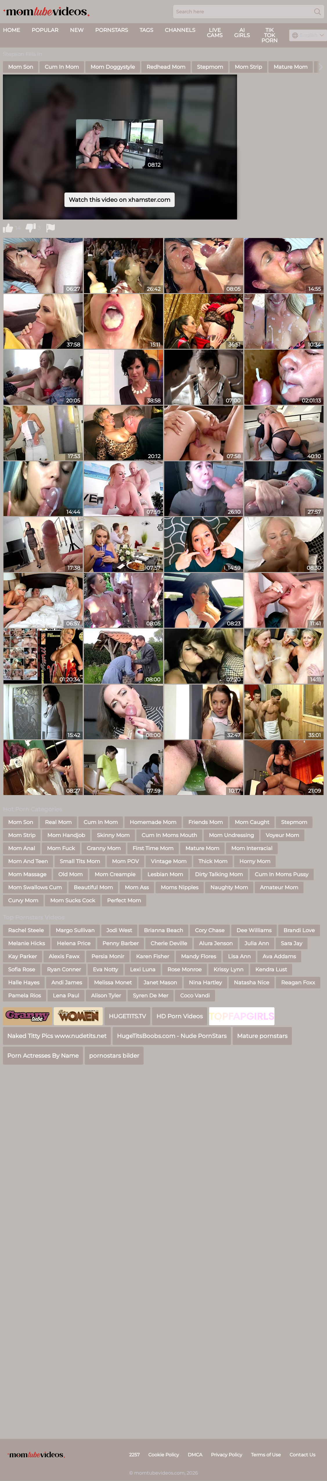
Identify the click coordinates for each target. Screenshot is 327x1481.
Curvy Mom (23, 900)
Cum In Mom (62, 67)
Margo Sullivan (75, 930)
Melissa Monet (113, 982)
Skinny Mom (113, 835)
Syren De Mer (150, 995)
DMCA (195, 1455)
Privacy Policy (226, 1455)
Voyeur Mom (282, 835)
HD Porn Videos (179, 1016)
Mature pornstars (262, 1035)
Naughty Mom (229, 887)
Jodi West (119, 930)
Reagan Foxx (298, 982)
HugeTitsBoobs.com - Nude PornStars (172, 1035)
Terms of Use (266, 1455)
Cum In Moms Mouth (169, 835)
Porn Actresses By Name (43, 1055)
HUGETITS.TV (127, 1016)
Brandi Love (299, 930)
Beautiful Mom (93, 887)
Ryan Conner (64, 969)
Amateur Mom (279, 887)
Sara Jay (291, 943)
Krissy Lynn (228, 969)
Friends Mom (205, 822)
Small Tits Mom (80, 861)
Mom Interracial (251, 848)
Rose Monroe (184, 969)
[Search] (317, 11)
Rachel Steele (26, 930)
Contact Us (302, 1455)
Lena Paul (66, 995)
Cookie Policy (163, 1455)
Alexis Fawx (64, 956)
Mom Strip (248, 67)
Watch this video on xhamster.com (119, 199)
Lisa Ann (239, 956)
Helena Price (74, 943)
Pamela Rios (24, 995)
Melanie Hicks (26, 943)
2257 (134, 1455)
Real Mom (58, 822)
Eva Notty (105, 969)
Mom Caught (252, 822)
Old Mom (70, 874)
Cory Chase (210, 930)
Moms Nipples (179, 887)
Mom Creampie (115, 874)
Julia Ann (257, 943)
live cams (215, 33)
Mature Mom (291, 67)
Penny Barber (120, 943)
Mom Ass (137, 887)
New (77, 30)
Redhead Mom (166, 67)
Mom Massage (27, 874)
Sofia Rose (21, 969)
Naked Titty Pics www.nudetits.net (56, 1035)
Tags (146, 30)
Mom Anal (21, 848)
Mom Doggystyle (113, 67)
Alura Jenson (216, 943)
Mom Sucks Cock (72, 900)
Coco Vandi (195, 995)
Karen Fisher (152, 956)
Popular (45, 30)
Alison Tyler (106, 995)
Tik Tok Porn (269, 35)
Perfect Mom (124, 900)
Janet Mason (160, 982)
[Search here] (248, 11)
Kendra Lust (271, 969)
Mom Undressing (231, 835)
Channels (180, 30)
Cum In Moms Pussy (281, 874)
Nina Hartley (205, 982)
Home (11, 30)
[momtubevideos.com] (36, 1455)
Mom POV (125, 861)
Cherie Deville (169, 943)
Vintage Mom (169, 861)
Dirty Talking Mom (219, 874)
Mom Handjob (66, 835)
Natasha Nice (251, 982)
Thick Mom (212, 861)
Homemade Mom (153, 822)
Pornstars (111, 30)
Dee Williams (254, 930)
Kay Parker (22, 956)
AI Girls (242, 33)
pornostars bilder (114, 1055)
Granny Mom (104, 848)
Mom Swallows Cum (35, 887)
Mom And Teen (28, 861)
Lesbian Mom (165, 874)
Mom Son (20, 67)
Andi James (66, 982)
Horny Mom (254, 861)
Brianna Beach (163, 930)
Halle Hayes (23, 982)
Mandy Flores (198, 956)
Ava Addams (279, 956)
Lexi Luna (143, 969)
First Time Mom (153, 848)
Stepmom (210, 67)
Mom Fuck (61, 848)
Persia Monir (107, 956)
